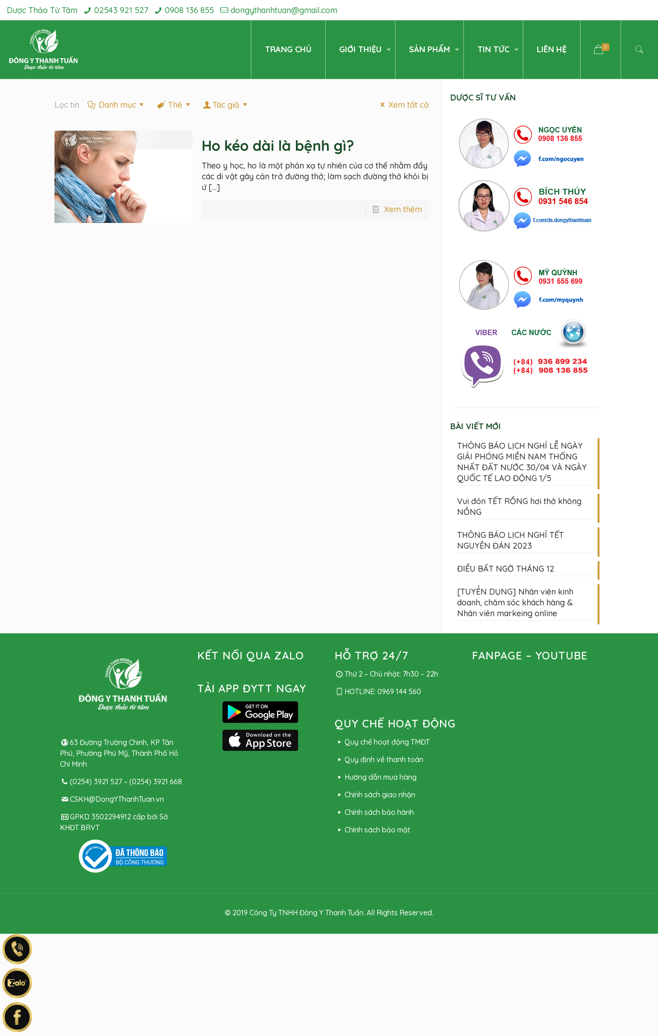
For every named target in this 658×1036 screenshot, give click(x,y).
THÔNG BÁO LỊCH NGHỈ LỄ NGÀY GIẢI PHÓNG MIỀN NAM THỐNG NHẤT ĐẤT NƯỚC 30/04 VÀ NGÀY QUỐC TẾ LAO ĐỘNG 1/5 (522, 462)
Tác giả (225, 105)
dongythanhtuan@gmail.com (284, 10)
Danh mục (116, 105)
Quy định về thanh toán (379, 759)
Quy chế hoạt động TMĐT (382, 741)
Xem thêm (403, 209)
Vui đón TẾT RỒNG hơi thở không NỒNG (519, 506)
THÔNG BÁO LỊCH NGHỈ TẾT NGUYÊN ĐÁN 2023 (510, 540)
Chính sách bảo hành (374, 812)
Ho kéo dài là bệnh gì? (278, 145)
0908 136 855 (189, 10)
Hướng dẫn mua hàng (376, 777)
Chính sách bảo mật (372, 829)
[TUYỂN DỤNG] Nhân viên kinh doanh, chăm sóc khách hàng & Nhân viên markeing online (515, 602)
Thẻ (174, 105)
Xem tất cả (402, 105)
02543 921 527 (121, 10)
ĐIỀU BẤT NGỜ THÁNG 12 (505, 568)
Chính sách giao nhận (375, 794)
